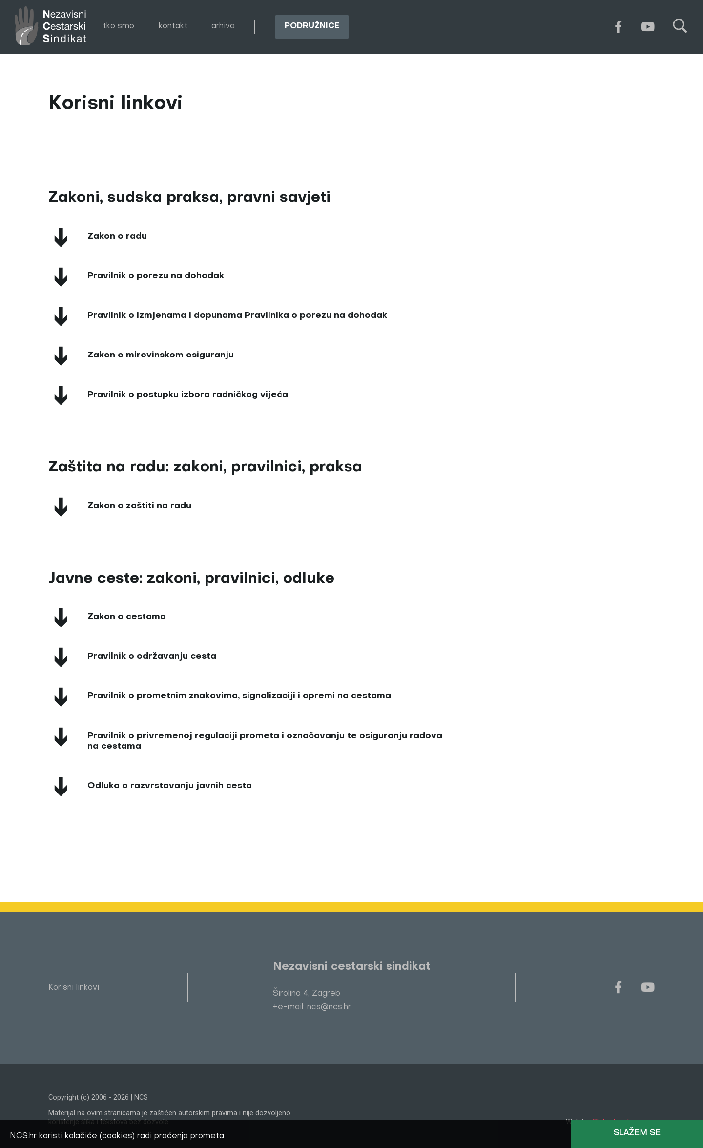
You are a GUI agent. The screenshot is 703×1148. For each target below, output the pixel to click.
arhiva (223, 26)
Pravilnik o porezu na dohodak (155, 276)
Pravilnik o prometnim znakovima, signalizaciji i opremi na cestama (239, 696)
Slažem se (637, 1133)
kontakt (173, 26)
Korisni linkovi (73, 988)
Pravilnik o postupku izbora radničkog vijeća (187, 395)
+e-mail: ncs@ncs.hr (312, 1007)
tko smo (118, 26)
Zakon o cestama (126, 617)
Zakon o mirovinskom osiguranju (160, 355)
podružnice (312, 26)
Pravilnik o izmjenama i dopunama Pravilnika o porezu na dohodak (237, 316)
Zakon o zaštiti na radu (139, 506)
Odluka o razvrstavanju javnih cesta (169, 786)
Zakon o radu (117, 236)
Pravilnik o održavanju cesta (151, 656)
